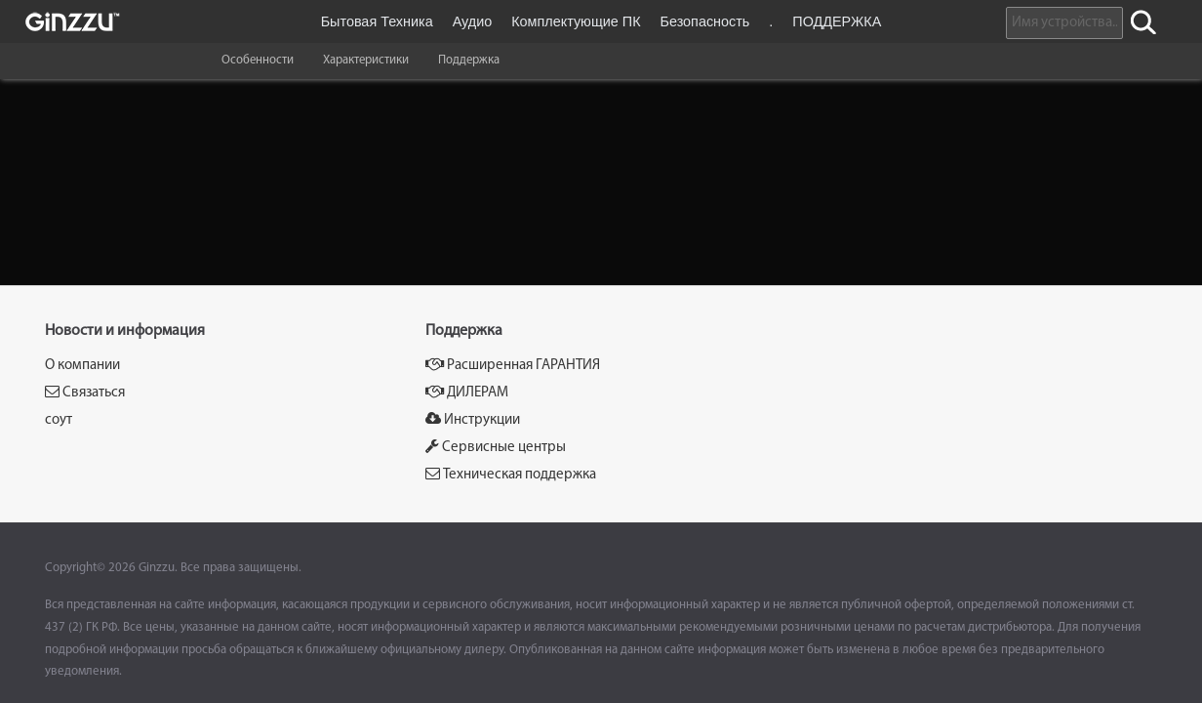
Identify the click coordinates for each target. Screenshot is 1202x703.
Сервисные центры (495, 446)
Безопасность (705, 21)
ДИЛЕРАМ (466, 392)
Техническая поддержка (510, 474)
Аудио (473, 21)
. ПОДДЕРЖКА (825, 21)
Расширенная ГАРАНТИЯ (512, 364)
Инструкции (472, 419)
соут (58, 420)
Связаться (85, 392)
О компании (82, 365)
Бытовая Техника (377, 21)
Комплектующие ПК (575, 21)
